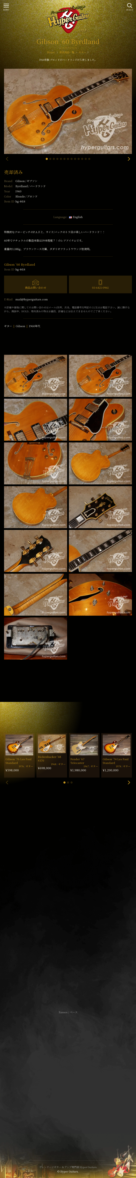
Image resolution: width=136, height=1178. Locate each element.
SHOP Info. (68, 906)
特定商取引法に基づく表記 (68, 1077)
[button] (47, 159)
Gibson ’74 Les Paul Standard (116, 761)
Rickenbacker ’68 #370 (49, 758)
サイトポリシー (68, 1072)
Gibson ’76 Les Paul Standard (18, 761)
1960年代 (34, 326)
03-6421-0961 (100, 287)
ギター (8, 326)
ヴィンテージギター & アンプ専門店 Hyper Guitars (68, 1167)
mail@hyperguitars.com (31, 299)
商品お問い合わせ (35, 287)
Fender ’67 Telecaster (77, 761)
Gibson (26, 181)
